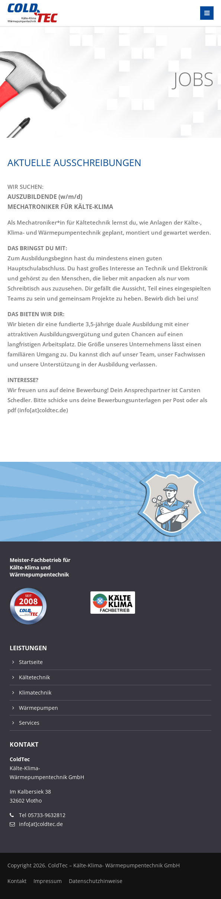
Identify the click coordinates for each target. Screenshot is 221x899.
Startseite (31, 661)
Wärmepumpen (38, 707)
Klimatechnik (35, 692)
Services (29, 722)
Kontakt (16, 880)
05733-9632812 (46, 815)
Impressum (47, 880)
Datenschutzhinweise (95, 880)
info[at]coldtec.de (41, 823)
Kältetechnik (34, 677)
